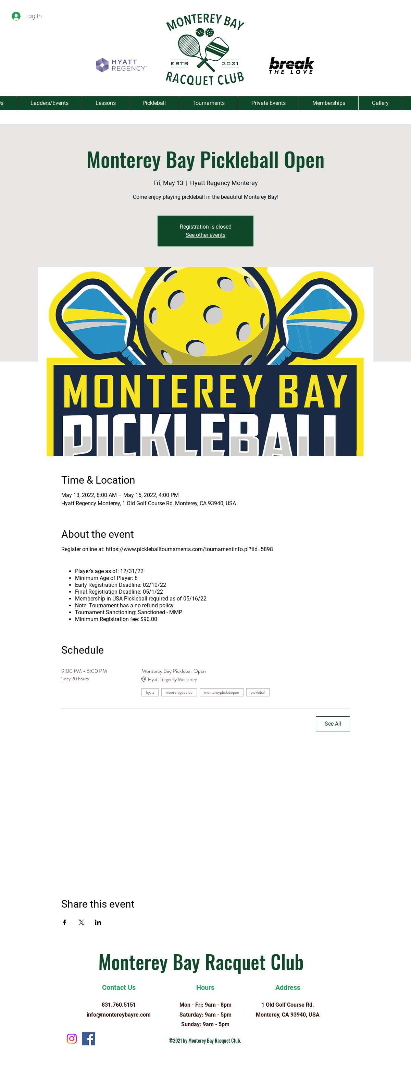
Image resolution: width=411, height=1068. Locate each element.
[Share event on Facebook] (64, 922)
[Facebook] (88, 1038)
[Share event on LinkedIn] (98, 922)
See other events (205, 235)
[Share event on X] (81, 922)
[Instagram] (71, 1038)
